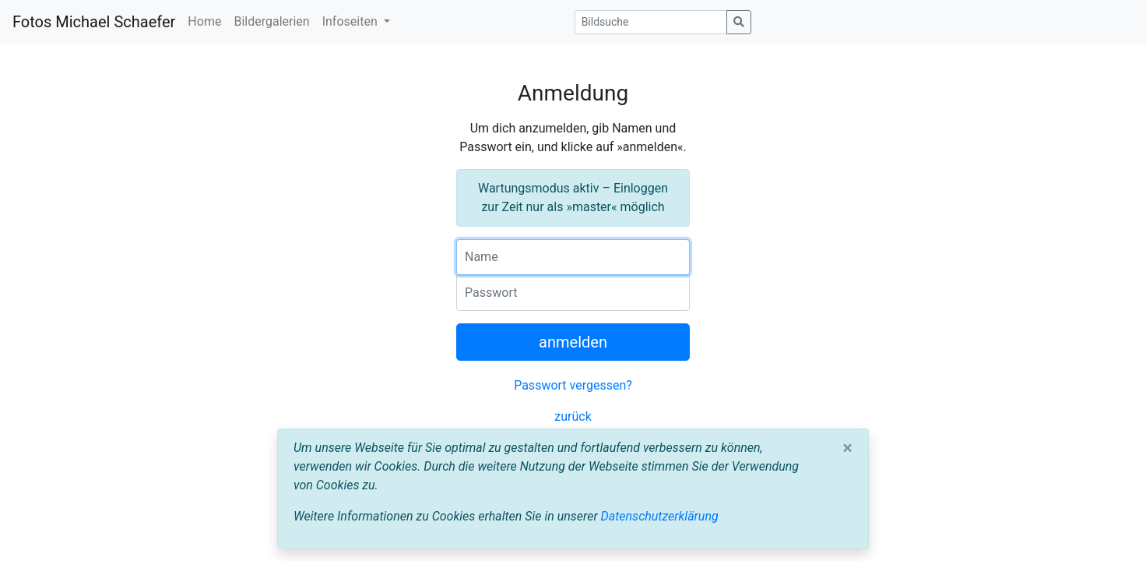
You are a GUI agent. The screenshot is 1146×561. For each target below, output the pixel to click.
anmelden (573, 342)
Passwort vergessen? (573, 385)
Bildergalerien (271, 21)
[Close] (847, 448)
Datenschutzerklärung (660, 516)
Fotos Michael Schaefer (93, 21)
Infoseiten (351, 21)
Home (204, 21)
